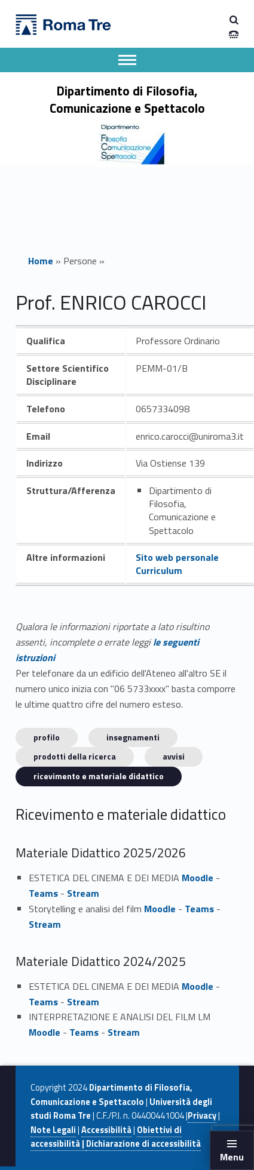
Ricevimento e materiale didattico (98, 776)
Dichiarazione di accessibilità (143, 1143)
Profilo (46, 737)
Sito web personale (177, 557)
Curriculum (159, 570)
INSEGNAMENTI (133, 737)
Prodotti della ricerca (74, 756)
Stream (83, 893)
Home (40, 261)
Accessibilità (106, 1130)
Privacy (202, 1115)
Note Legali (53, 1130)
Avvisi (174, 756)
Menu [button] (232, 1157)
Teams (43, 893)
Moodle (197, 877)
